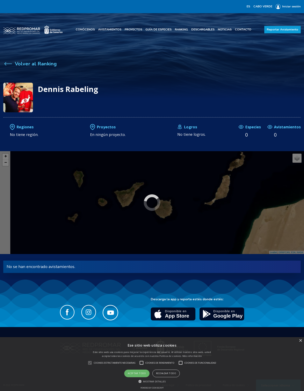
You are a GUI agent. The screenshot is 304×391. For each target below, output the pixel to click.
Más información (192, 355)
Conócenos (85, 29)
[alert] (152, 364)
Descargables (203, 29)
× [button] (300, 340)
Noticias (225, 29)
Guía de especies (158, 29)
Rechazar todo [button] (166, 373)
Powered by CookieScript (152, 387)
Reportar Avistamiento (282, 29)
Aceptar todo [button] (137, 373)
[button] (152, 381)
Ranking (181, 29)
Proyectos (133, 29)
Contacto (243, 29)
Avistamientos (109, 29)
